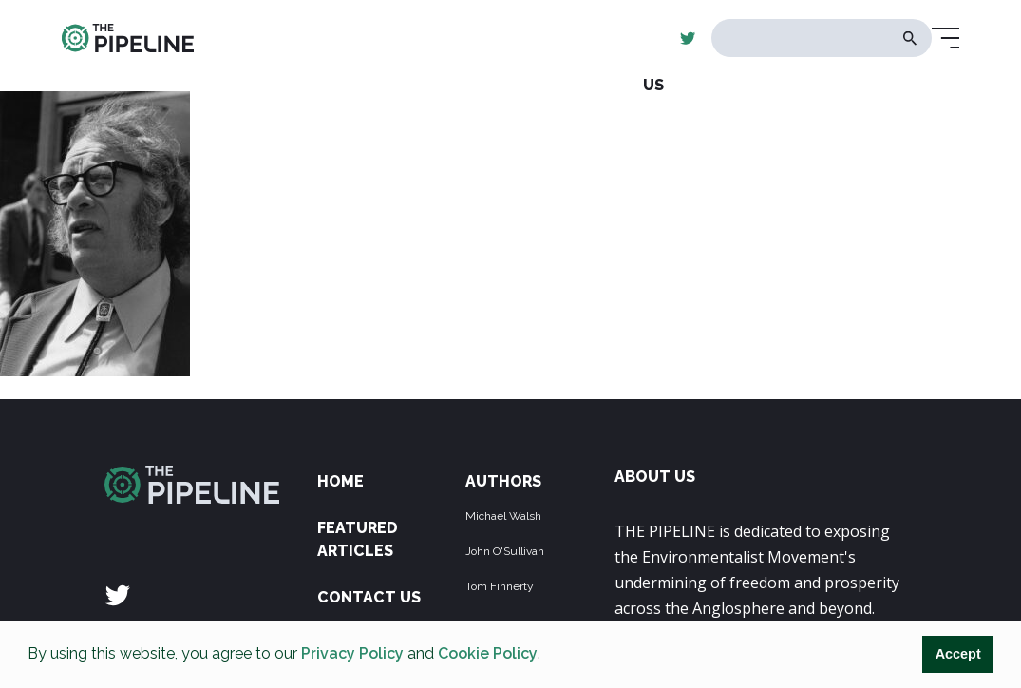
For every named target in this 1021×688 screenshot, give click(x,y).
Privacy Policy (352, 653)
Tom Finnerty (499, 586)
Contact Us (369, 597)
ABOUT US (654, 477)
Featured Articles (357, 539)
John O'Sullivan (504, 551)
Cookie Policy (488, 653)
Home (340, 481)
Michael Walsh (503, 516)
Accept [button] (958, 653)
